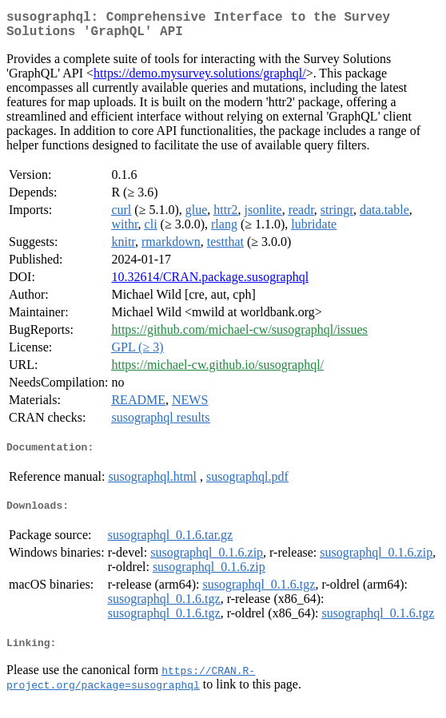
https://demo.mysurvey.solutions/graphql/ (200, 79)
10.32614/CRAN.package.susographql (210, 283)
